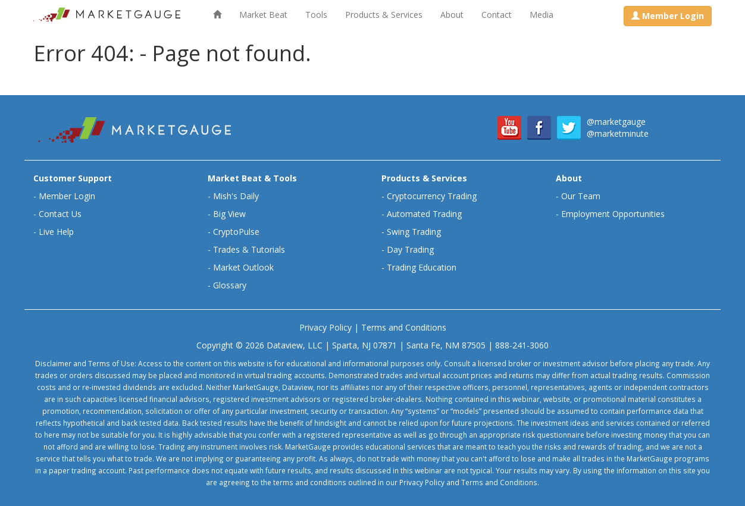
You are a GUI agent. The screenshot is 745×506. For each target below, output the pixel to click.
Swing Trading (414, 231)
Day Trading (410, 249)
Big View (229, 213)
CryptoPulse (236, 231)
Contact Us (60, 213)
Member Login (67, 196)
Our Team (580, 196)
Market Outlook (243, 267)
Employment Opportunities (613, 213)
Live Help (56, 231)
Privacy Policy (325, 327)
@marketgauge (616, 121)
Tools (316, 14)
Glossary (229, 285)
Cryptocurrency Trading (432, 196)
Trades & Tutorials (249, 249)
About (452, 14)
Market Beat (263, 14)
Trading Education (421, 267)
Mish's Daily (236, 196)
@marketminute (618, 133)
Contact (496, 14)
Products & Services (383, 14)
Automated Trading (424, 213)
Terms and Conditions (403, 327)
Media (541, 14)
